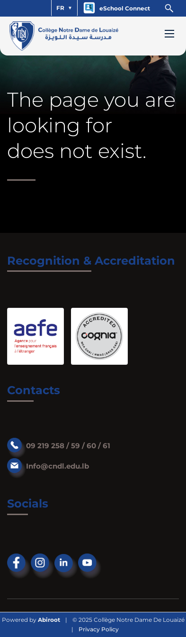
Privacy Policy (99, 629)
